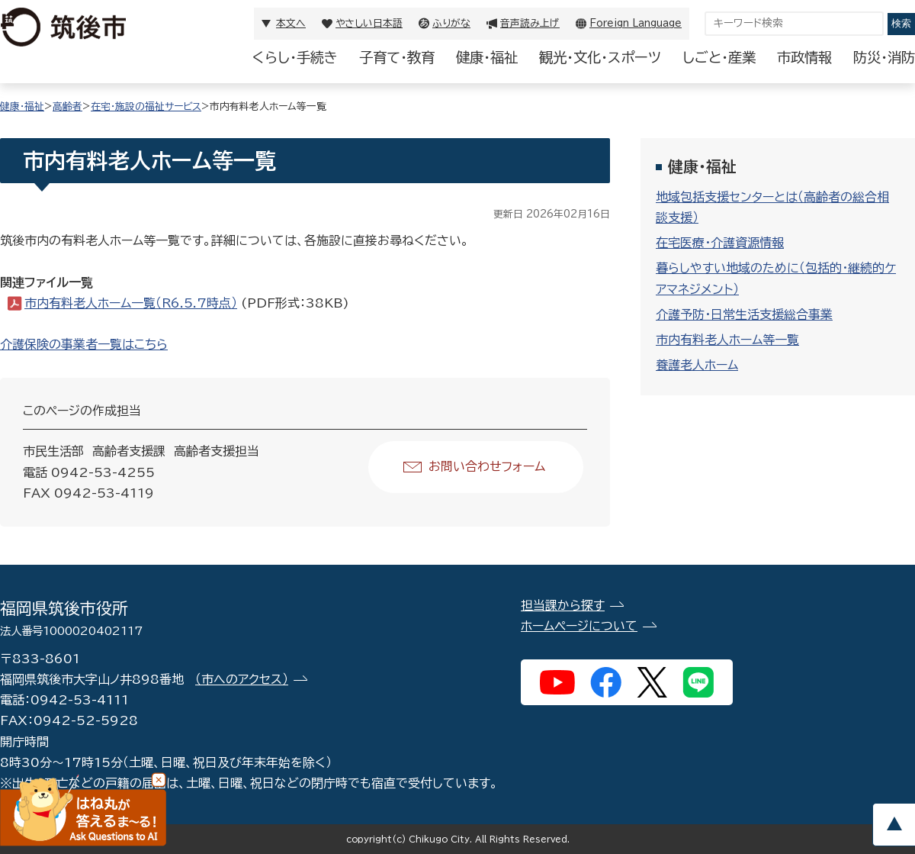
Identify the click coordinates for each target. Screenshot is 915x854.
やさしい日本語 (369, 23)
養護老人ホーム (697, 365)
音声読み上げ (530, 23)
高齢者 (67, 106)
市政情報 (804, 57)
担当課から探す (563, 605)
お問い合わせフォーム (487, 466)
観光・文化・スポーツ (600, 57)
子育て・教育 (397, 57)
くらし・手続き (295, 57)
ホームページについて (579, 626)
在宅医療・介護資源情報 (720, 243)
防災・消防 (884, 57)
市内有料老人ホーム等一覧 (727, 340)
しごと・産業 (719, 57)
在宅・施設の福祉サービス (146, 106)
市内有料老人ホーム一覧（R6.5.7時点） (130, 303)
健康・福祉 (487, 57)
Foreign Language (635, 23)
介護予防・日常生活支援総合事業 (744, 314)
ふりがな (451, 23)
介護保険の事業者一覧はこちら (84, 344)
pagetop (893, 824)
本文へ (291, 23)
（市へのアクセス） (241, 679)
